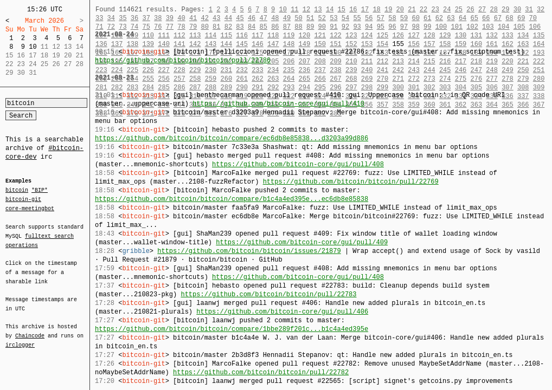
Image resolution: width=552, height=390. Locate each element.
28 (493, 9)
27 (482, 9)
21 (411, 9)
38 (158, 18)
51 (310, 18)
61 (427, 18)
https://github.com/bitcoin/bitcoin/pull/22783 (268, 294)
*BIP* (39, 190)
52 (322, 18)
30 (517, 9)
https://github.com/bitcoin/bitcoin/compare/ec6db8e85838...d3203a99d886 (231, 138)
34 (111, 18)
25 (459, 9)
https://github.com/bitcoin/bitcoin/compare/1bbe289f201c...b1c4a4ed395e (231, 329)
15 (341, 9)
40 (181, 18)
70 (533, 18)
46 (251, 18)
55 (357, 18)
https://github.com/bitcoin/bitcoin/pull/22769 (351, 181)
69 (521, 18)
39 (170, 18)
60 (415, 18)
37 (146, 18)
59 (404, 18)
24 (447, 9)
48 (275, 18)
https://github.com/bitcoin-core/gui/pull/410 (278, 103)
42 (204, 18)
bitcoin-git (23, 199)
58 (392, 18)
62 (439, 18)
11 (294, 9)
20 (400, 9)
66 (486, 18)
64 (462, 18)
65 (474, 18)
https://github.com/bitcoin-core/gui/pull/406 (282, 311)
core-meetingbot (29, 208)
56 (369, 18)
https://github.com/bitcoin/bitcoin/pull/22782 (261, 372)
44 (228, 18)
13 (318, 9)
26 (470, 9)
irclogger (20, 338)
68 (509, 18)
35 (122, 18)
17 (365, 9)
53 (333, 18)
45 (239, 18)
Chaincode (29, 329)
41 (193, 18)
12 (306, 9)
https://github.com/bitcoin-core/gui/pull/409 (302, 242)
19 (388, 9)
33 (99, 18)
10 (32, 46)
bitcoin (16, 190)
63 (450, 18)
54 (345, 18)
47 (263, 18)
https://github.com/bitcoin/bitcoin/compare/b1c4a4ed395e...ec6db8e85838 (231, 199)
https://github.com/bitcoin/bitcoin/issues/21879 (249, 251)
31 (528, 9)
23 (435, 9)
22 (423, 9)
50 (298, 18)
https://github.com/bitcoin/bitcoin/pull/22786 (183, 60)
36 (134, 18)
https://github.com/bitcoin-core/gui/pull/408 (298, 164)
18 (376, 9)
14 (329, 9)
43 (216, 18)
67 (498, 18)
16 (353, 9)
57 (380, 18)
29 (505, 9)
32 (540, 9)
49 (287, 18)
